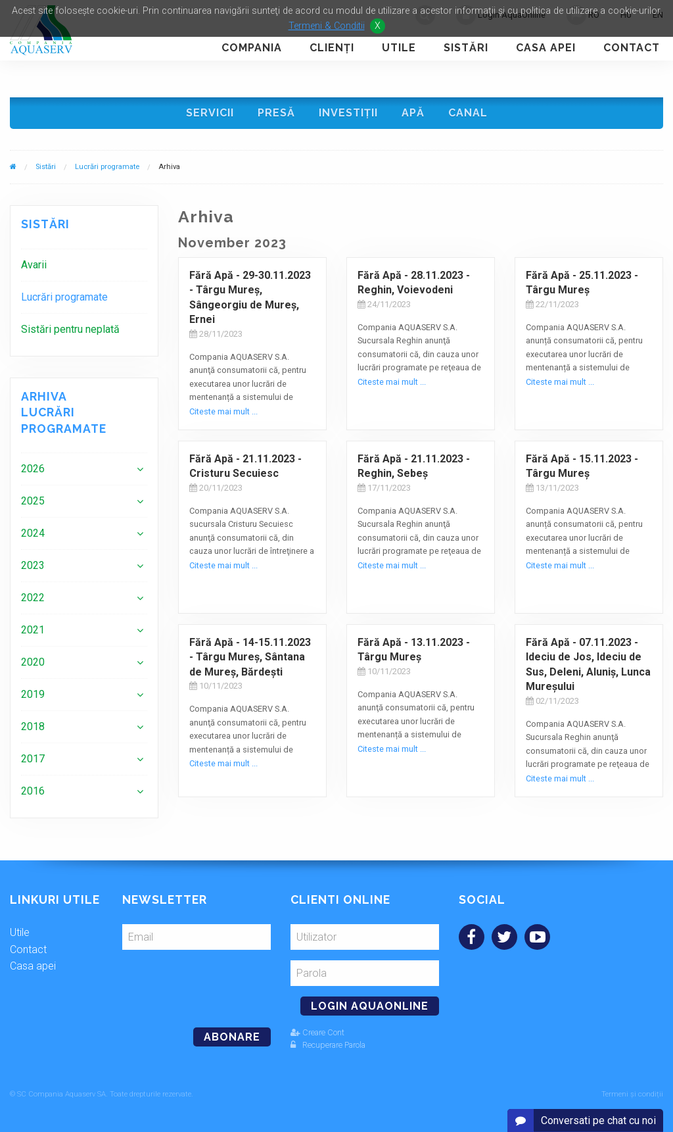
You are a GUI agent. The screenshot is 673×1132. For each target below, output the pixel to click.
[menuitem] (84, 265)
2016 (33, 791)
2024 (33, 533)
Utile (399, 47)
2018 (33, 726)
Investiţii (348, 113)
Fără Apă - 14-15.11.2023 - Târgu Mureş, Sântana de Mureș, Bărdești (250, 657)
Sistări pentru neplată (70, 329)
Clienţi (332, 47)
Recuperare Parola (327, 1045)
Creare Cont (317, 1032)
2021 (33, 630)
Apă (413, 113)
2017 (33, 758)
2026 (33, 468)
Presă (276, 113)
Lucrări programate (107, 166)
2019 (33, 694)
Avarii (34, 264)
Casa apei (546, 47)
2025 (33, 501)
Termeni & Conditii (327, 26)
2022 (33, 597)
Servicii (210, 113)
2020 (33, 662)
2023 (33, 565)
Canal (468, 113)
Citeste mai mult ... (223, 411)
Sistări (466, 47)
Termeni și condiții (632, 1094)
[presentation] (212, 983)
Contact (631, 47)
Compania (251, 47)
